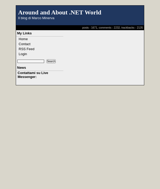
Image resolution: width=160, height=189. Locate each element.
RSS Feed (26, 49)
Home (23, 39)
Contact (24, 44)
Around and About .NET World (59, 12)
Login (23, 54)
